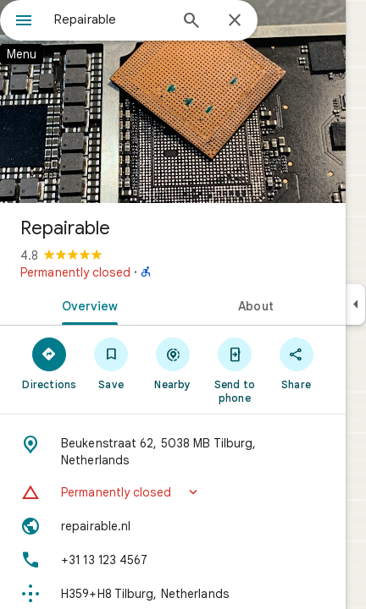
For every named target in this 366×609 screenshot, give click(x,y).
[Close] (235, 21)
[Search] (191, 22)
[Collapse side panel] (355, 304)
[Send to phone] (234, 369)
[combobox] (111, 19)
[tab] (86, 304)
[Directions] (49, 363)
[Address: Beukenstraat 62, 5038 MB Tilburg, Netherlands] (173, 451)
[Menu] (23, 22)
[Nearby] (173, 363)
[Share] (296, 363)
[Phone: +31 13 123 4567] (173, 560)
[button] (173, 492)
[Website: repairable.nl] (173, 526)
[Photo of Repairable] (173, 101)
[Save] (111, 363)
